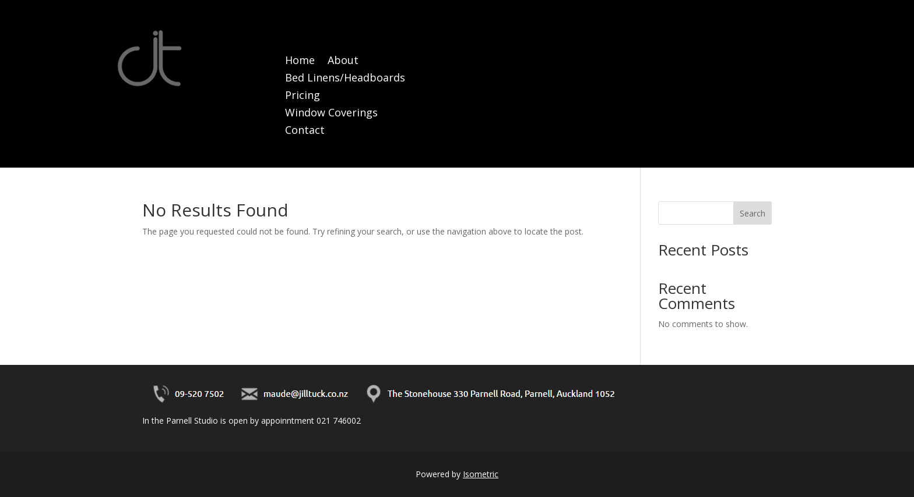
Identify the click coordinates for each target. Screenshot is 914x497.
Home (300, 61)
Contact (305, 131)
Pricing (302, 96)
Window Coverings (331, 113)
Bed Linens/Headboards (345, 78)
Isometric (480, 474)
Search (752, 213)
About (343, 61)
